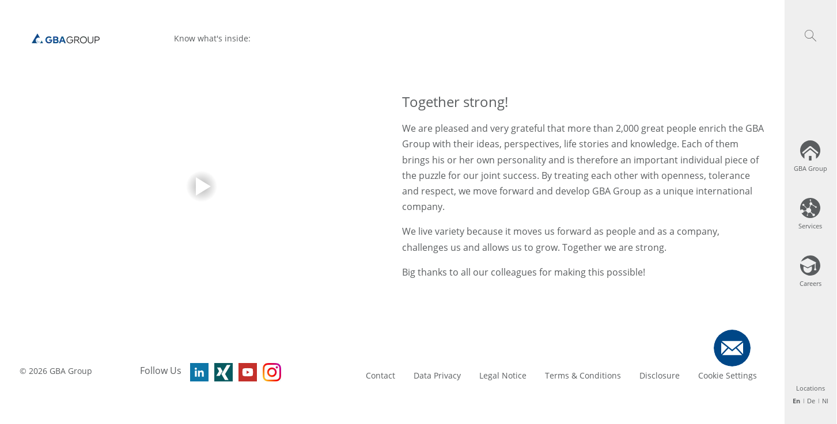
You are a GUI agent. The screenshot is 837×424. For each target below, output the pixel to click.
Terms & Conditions (583, 375)
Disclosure (659, 375)
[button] (810, 35)
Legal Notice (503, 375)
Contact (380, 375)
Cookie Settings (727, 375)
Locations (810, 388)
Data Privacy (437, 375)
